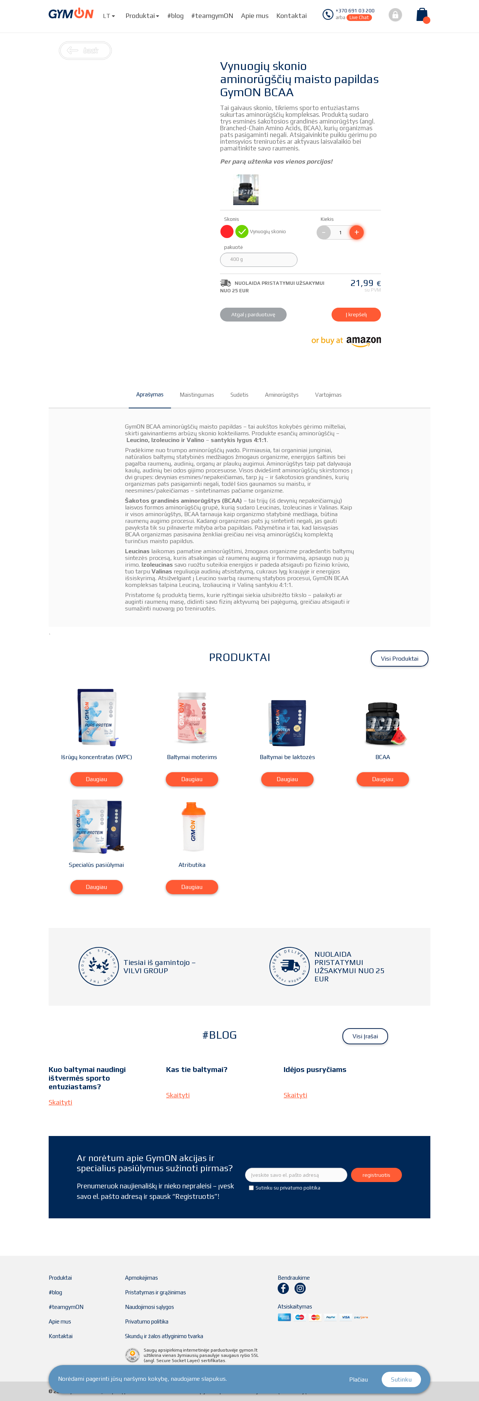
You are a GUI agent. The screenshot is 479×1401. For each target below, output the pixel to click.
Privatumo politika (146, 1321)
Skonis (232, 219)
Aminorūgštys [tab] (282, 395)
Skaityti (60, 1102)
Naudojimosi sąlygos (149, 1307)
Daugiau (96, 779)
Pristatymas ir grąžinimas (155, 1292)
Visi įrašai (365, 1036)
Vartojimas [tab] (328, 395)
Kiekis (327, 219)
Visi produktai (399, 658)
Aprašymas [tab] (150, 394)
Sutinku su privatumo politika (288, 1188)
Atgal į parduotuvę (253, 314)
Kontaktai (291, 15)
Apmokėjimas (141, 1277)
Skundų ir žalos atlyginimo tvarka (164, 1336)
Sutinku (401, 1379)
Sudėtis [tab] (239, 395)
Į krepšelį (356, 314)
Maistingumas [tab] (197, 395)
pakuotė (234, 247)
